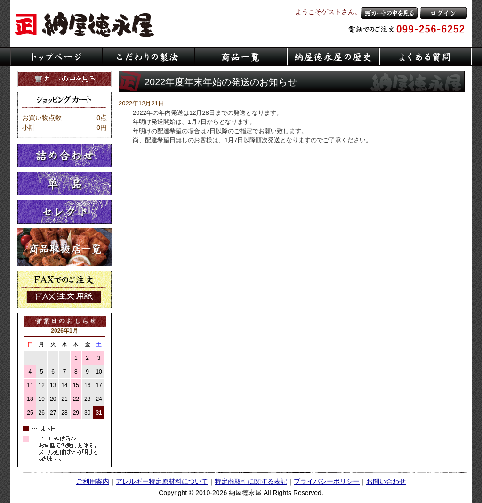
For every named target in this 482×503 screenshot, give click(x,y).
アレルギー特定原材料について (162, 481)
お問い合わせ (386, 481)
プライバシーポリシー (327, 481)
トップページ (56, 56)
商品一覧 (241, 56)
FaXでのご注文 (64, 289)
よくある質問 (425, 56)
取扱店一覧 (64, 247)
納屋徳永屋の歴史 (333, 56)
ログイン (443, 13)
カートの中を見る (389, 13)
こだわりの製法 (149, 56)
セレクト (64, 212)
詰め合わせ (64, 155)
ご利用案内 (92, 481)
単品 (64, 183)
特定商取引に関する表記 (251, 481)
